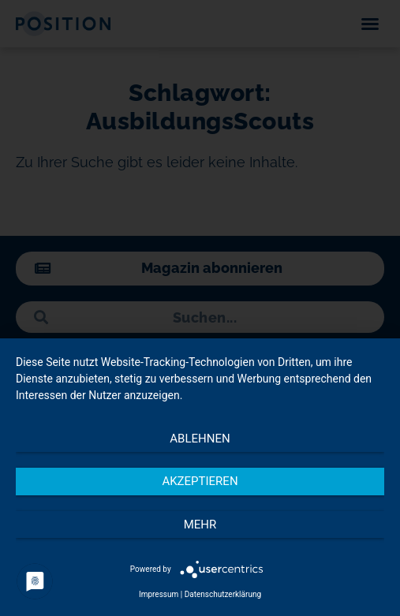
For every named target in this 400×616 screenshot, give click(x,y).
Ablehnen (200, 438)
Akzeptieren (199, 481)
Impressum (158, 594)
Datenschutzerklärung (223, 594)
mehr (200, 524)
